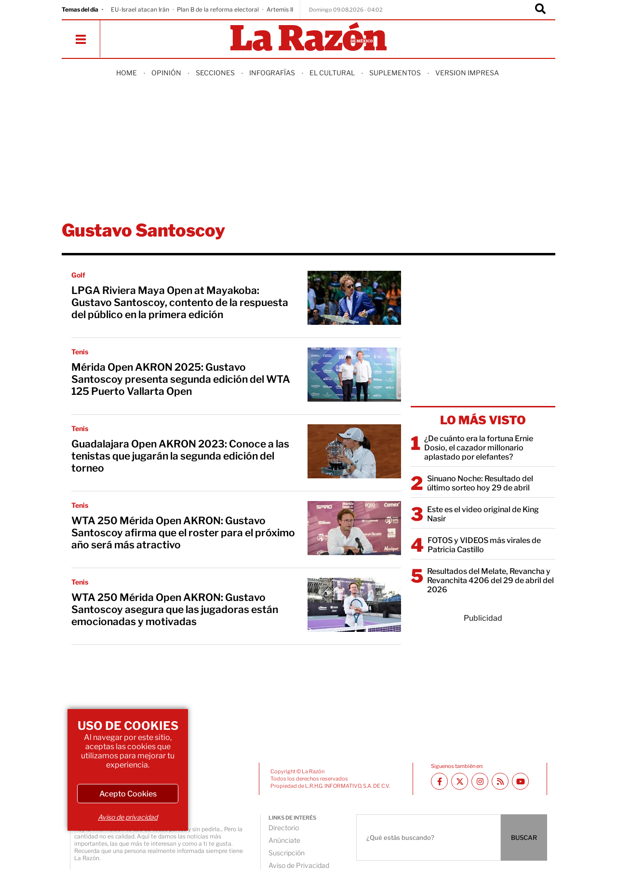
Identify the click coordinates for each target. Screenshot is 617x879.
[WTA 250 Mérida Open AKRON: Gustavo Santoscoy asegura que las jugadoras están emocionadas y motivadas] (354, 605)
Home (126, 73)
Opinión (166, 73)
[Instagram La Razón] (479, 781)
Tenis (79, 352)
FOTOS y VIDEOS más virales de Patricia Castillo (484, 545)
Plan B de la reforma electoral (218, 9)
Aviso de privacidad (128, 817)
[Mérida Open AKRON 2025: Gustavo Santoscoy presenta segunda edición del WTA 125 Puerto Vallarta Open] (354, 375)
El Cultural (332, 73)
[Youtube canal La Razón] (520, 781)
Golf (78, 275)
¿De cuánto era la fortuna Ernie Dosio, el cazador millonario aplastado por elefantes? (478, 447)
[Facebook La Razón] (439, 781)
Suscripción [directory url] (286, 853)
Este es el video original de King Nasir (483, 514)
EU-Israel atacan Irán (140, 9)
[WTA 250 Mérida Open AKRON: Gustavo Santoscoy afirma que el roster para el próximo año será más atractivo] (354, 528)
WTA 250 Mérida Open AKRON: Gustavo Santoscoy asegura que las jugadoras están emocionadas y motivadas (174, 609)
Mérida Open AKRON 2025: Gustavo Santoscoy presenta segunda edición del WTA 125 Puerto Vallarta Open (180, 379)
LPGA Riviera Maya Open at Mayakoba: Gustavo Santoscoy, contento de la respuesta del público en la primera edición (179, 302)
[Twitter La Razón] (459, 781)
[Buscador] (540, 9)
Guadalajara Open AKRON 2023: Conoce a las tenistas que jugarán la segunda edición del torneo (180, 456)
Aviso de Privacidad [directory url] (298, 865)
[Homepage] (308, 37)
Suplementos (395, 73)
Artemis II (280, 9)
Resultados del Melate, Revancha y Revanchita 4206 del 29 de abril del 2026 (490, 580)
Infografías (272, 73)
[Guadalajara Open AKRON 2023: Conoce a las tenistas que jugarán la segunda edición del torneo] (354, 451)
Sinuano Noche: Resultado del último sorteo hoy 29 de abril (480, 483)
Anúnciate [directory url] (284, 840)
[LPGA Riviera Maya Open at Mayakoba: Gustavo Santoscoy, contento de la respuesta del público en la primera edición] (354, 298)
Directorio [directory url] (283, 827)
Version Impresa (467, 73)
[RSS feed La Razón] (500, 781)
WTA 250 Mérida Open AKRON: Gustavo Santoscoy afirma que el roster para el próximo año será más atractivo (183, 533)
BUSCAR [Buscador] (524, 837)
